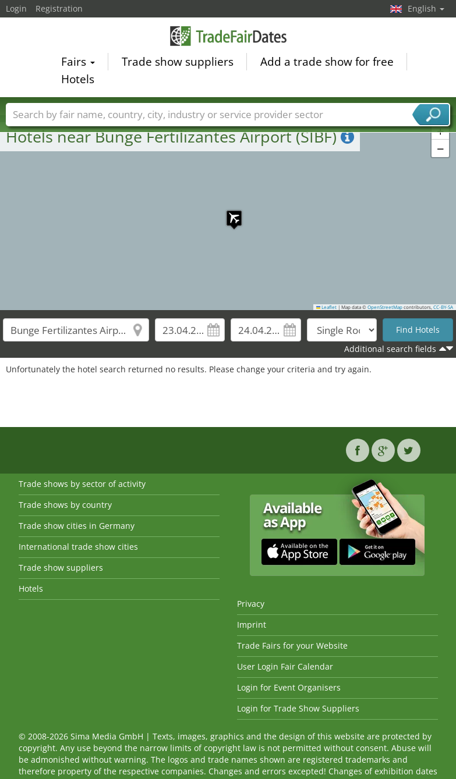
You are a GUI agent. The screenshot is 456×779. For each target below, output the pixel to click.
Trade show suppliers (178, 63)
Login (16, 8)
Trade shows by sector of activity (82, 483)
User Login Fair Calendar (285, 666)
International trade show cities (78, 546)
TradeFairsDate (228, 37)
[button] (228, 212)
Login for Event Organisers (289, 687)
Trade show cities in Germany (77, 525)
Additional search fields (390, 348)
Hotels (77, 80)
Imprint (251, 624)
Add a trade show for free (327, 63)
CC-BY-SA (443, 307)
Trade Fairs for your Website (292, 645)
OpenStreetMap (384, 307)
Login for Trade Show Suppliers (298, 708)
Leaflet (326, 307)
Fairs (78, 63)
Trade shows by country (65, 504)
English (426, 8)
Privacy (250, 603)
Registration (59, 8)
